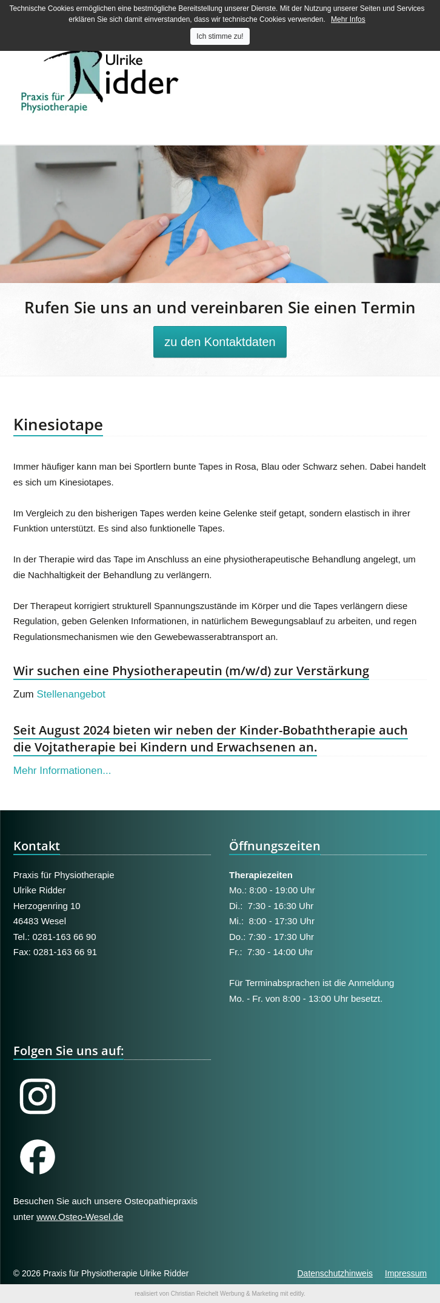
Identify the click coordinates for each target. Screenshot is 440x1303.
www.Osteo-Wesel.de (79, 1216)
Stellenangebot (71, 694)
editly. (297, 1293)
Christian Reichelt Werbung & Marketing (225, 1293)
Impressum (406, 1273)
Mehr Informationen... (62, 770)
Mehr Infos (348, 19)
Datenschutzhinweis (335, 1273)
